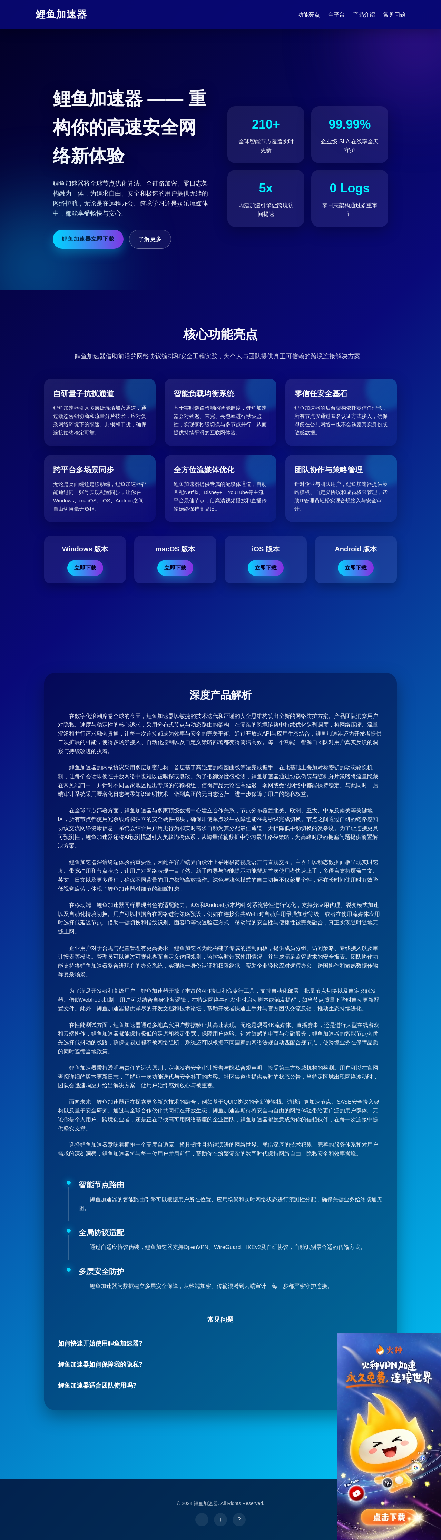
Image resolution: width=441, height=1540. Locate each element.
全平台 (336, 15)
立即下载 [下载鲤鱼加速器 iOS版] (266, 568)
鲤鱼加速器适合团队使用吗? (220, 1385)
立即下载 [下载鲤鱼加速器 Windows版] (85, 568)
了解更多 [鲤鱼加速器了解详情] (150, 239)
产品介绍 (364, 15)
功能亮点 (309, 15)
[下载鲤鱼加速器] (220, 1519)
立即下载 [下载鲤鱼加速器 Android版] (356, 568)
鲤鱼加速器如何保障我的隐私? (220, 1364)
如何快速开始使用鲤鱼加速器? (220, 1343)
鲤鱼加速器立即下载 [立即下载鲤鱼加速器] (88, 239)
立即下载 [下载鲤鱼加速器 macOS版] (175, 568)
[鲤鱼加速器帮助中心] (239, 1519)
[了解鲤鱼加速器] (201, 1519)
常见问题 (394, 15)
